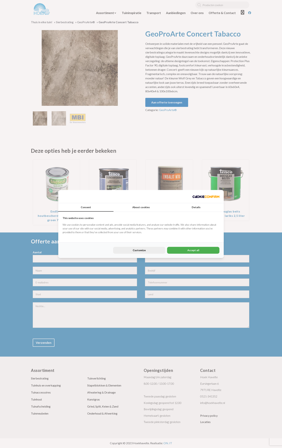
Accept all (193, 250)
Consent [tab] (86, 207)
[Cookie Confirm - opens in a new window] (205, 196)
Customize (139, 250)
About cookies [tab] (141, 207)
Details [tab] (196, 207)
